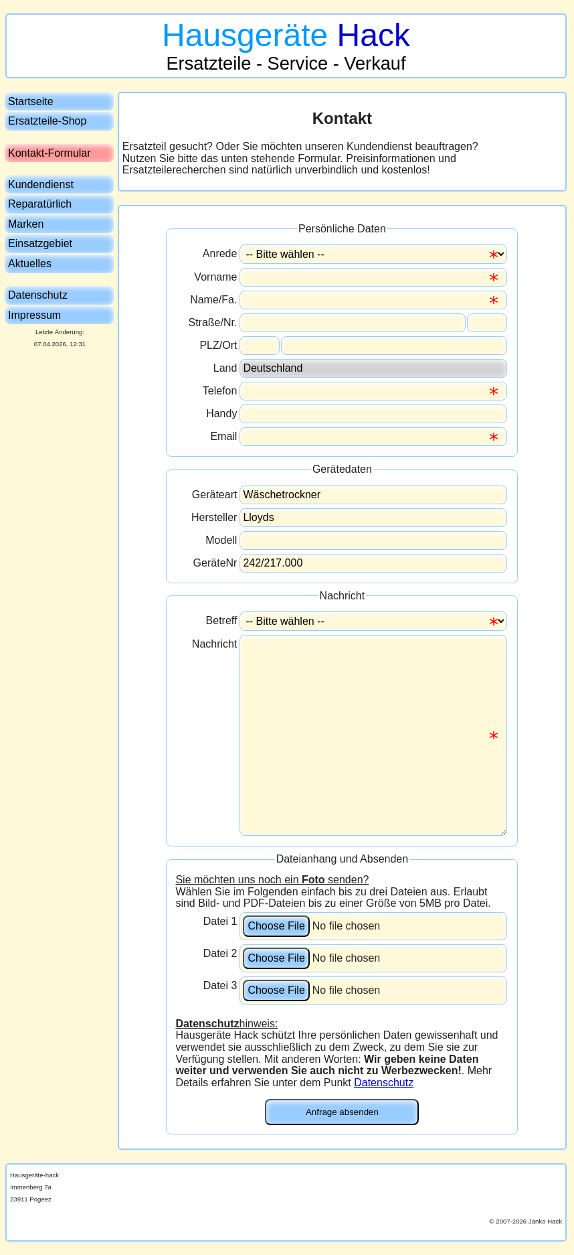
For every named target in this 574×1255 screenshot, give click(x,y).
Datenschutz (383, 1082)
